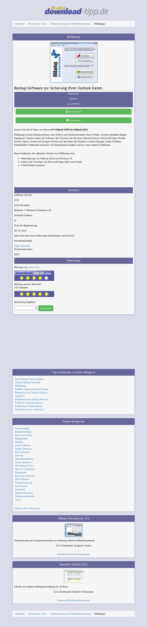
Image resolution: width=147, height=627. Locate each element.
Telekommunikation (24, 496)
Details (73, 554)
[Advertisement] (41, 177)
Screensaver (21, 486)
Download (62, 554)
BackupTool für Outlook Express (31, 392)
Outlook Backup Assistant (27, 382)
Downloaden (74, 111)
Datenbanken (21, 438)
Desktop (19, 441)
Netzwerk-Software (25, 475)
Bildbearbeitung (23, 431)
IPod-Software (22, 452)
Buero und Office (23, 435)
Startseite (20, 23)
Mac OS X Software (25, 469)
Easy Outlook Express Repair (29, 379)
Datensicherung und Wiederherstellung (70, 23)
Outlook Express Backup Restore (31, 399)
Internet (19, 455)
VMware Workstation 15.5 (73, 518)
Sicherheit (20, 489)
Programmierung (23, 482)
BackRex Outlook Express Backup (31, 389)
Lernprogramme (23, 462)
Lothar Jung (33, 267)
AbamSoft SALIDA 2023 (73, 564)
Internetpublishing (24, 458)
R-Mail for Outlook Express (28, 402)
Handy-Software (23, 448)
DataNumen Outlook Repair (28, 406)
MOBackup (20, 385)
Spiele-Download (24, 492)
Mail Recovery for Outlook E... (30, 409)
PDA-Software (22, 479)
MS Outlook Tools (38, 23)
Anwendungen (22, 428)
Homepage (73, 120)
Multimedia (20, 472)
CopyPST (19, 395)
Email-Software (23, 445)
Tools (18, 499)
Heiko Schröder (22, 245)
